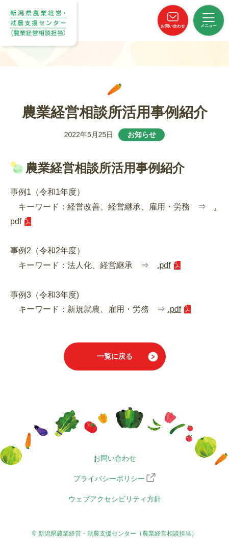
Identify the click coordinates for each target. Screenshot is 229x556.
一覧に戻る (115, 356)
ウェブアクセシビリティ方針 (114, 499)
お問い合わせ (114, 458)
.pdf (164, 265)
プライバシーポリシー (109, 478)
